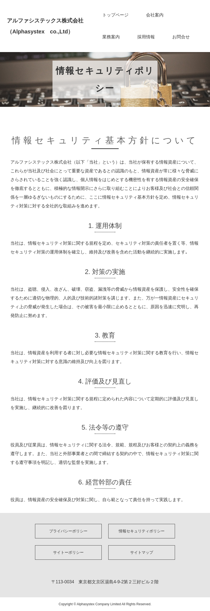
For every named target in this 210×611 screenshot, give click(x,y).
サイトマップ (141, 552)
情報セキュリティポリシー (142, 531)
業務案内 (111, 37)
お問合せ (181, 37)
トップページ (115, 15)
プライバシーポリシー (68, 531)
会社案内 (155, 15)
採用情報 (146, 37)
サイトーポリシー (68, 552)
